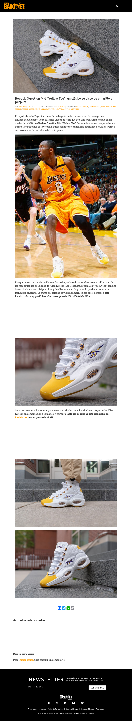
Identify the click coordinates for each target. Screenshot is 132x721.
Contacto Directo (87, 709)
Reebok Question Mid (31, 109)
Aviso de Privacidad (56, 709)
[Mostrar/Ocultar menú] (126, 6)
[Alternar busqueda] (117, 6)
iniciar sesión (26, 659)
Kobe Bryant (106, 107)
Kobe (98, 107)
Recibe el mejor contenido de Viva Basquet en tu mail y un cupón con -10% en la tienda (84, 679)
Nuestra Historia (72, 709)
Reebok (18, 109)
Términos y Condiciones (37, 709)
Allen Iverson (82, 107)
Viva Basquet (24, 107)
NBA (114, 107)
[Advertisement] (66, 319)
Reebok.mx (21, 417)
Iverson (92, 107)
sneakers (75, 109)
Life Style (60, 107)
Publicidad (100, 709)
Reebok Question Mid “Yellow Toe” (55, 109)
